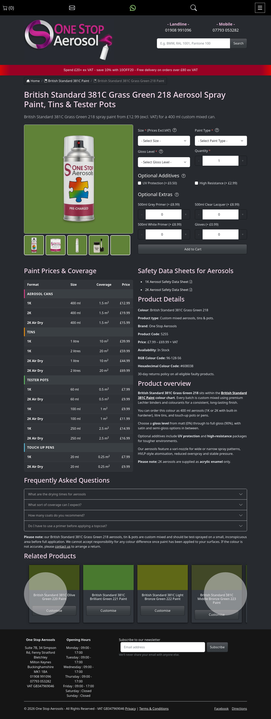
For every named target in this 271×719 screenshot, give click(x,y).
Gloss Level (151, 151)
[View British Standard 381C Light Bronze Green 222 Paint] (162, 585)
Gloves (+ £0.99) (206, 224)
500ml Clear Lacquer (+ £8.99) (217, 204)
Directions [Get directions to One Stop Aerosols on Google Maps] (239, 708)
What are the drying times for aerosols (57, 494)
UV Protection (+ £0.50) (160, 183)
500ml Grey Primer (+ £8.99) (159, 204)
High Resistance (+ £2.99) (218, 183)
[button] (34, 245)
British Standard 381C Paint (66, 81)
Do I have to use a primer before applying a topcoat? (67, 526)
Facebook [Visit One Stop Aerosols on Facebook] (221, 708)
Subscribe (217, 647)
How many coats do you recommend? (56, 515)
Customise (108, 610)
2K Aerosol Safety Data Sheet (166, 290)
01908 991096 (178, 30)
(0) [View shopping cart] (8, 8)
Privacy (130, 708)
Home (33, 81)
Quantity (202, 151)
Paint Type (207, 130)
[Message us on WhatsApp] (133, 7)
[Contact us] (72, 7)
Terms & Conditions (154, 708)
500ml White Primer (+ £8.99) (159, 224)
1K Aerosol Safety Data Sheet (166, 282)
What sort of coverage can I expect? (54, 505)
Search (238, 43)
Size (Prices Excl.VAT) (158, 130)
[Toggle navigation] (260, 7)
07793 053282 (226, 30)
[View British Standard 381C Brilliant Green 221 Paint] (108, 585)
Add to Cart (192, 249)
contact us (62, 546)
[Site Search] (193, 43)
